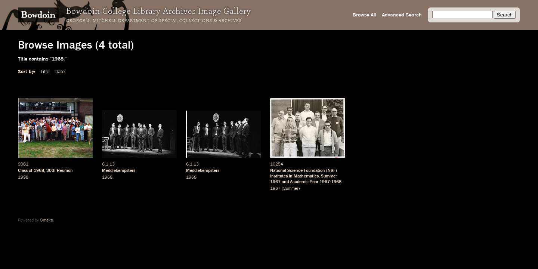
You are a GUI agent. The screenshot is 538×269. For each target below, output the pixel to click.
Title (44, 71)
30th (51, 170)
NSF (332, 170)
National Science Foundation (297, 170)
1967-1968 (330, 182)
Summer (329, 176)
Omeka (46, 220)
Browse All (364, 15)
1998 (23, 177)
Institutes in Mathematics (294, 176)
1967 (275, 182)
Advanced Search (402, 15)
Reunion (65, 170)
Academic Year (304, 182)
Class (23, 170)
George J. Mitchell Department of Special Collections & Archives (154, 21)
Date (60, 71)
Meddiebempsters (118, 170)
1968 (39, 170)
